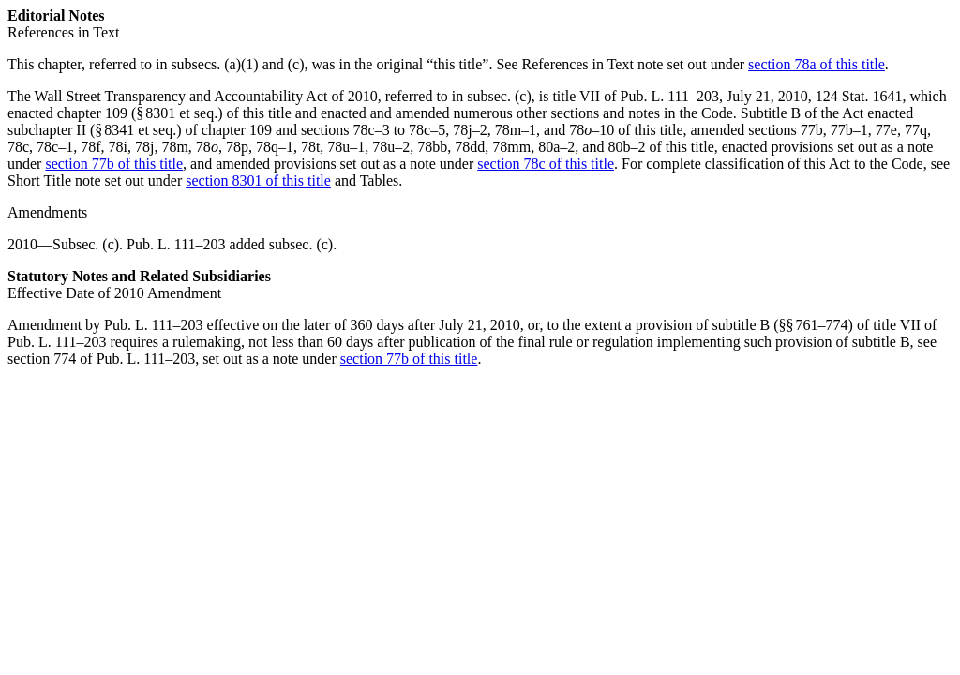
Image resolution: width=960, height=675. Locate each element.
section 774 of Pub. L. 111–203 (101, 359)
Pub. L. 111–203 (670, 96)
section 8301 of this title (258, 180)
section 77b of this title (114, 164)
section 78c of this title (545, 164)
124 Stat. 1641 (859, 96)
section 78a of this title (816, 64)
